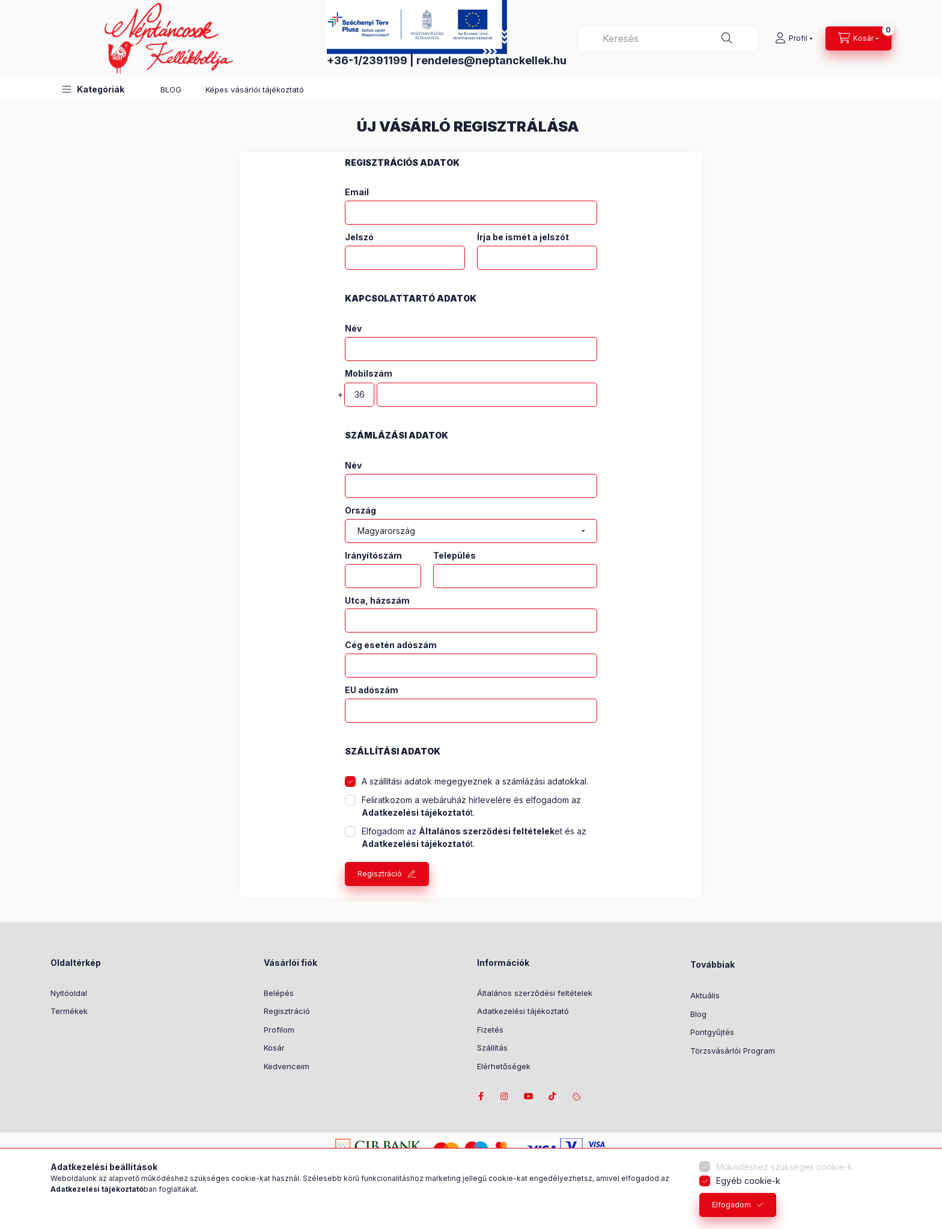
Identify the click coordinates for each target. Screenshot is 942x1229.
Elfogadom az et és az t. (474, 837)
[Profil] (793, 38)
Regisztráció (379, 873)
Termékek (69, 1011)
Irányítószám (373, 555)
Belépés (279, 993)
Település (454, 555)
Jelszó (359, 237)
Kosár (274, 1047)
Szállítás (492, 1047)
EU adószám (371, 690)
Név (353, 328)
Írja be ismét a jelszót (523, 237)
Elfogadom (731, 1204)
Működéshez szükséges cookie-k (784, 1167)
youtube (529, 1096)
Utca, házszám (377, 600)
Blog (698, 1014)
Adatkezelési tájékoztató (523, 1011)
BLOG (170, 89)
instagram (505, 1096)
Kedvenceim (286, 1066)
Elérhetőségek (503, 1066)
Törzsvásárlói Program (732, 1050)
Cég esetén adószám (391, 645)
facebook (481, 1096)
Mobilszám (368, 373)
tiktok (553, 1096)
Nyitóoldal (68, 993)
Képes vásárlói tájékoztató (254, 89)
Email (357, 192)
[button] (93, 89)
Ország (360, 510)
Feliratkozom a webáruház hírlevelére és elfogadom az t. (471, 806)
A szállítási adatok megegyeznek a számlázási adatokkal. (475, 781)
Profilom (279, 1029)
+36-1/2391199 (367, 60)
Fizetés (490, 1029)
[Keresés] (727, 38)
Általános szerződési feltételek (534, 993)
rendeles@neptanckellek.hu (491, 60)
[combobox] (667, 38)
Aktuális (705, 995)
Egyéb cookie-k (748, 1181)
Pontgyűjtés (712, 1032)
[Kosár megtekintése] (858, 38)
